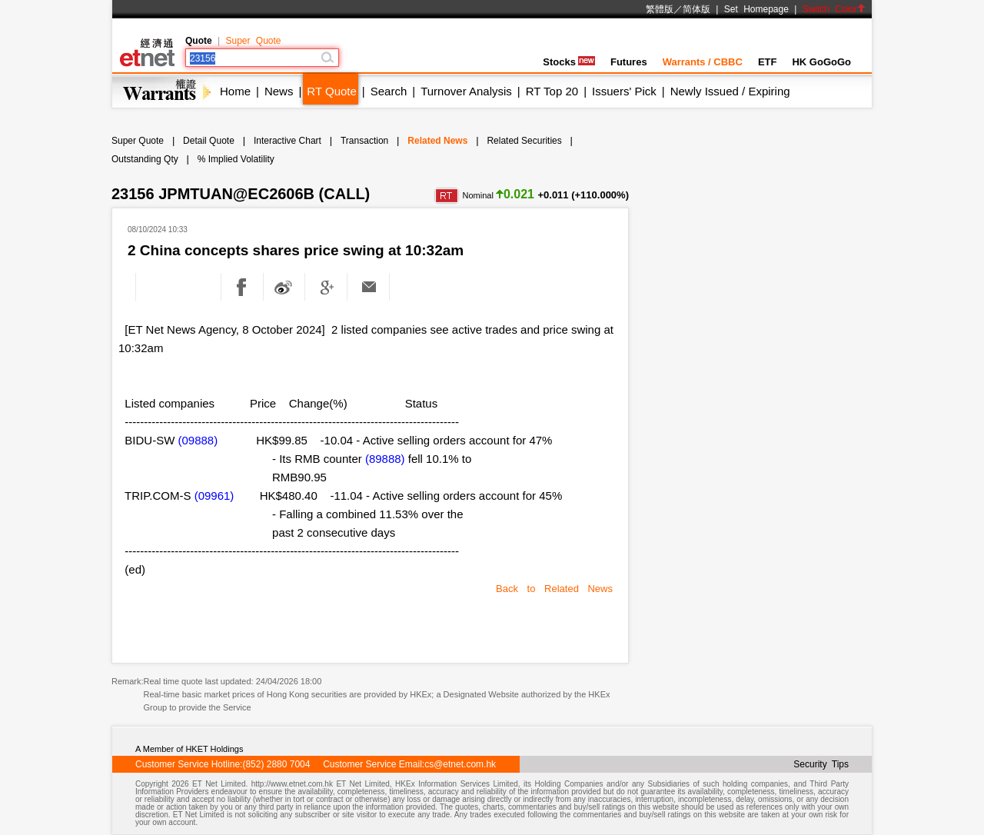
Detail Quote (208, 140)
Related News (437, 140)
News (279, 91)
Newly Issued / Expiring (730, 91)
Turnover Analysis (466, 91)
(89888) (385, 458)
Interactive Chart (287, 140)
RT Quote (331, 91)
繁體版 (659, 9)
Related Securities (524, 140)
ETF (767, 62)
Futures (628, 62)
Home (235, 91)
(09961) (214, 495)
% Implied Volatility (236, 159)
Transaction (364, 140)
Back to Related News (554, 588)
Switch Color (834, 9)
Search (389, 91)
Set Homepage (756, 9)
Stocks (569, 62)
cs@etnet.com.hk (460, 764)
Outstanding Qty (144, 159)
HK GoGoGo (821, 62)
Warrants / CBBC (703, 62)
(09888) (198, 440)
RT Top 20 (552, 91)
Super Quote (253, 40)
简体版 (696, 9)
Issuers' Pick (624, 91)
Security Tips (821, 764)
